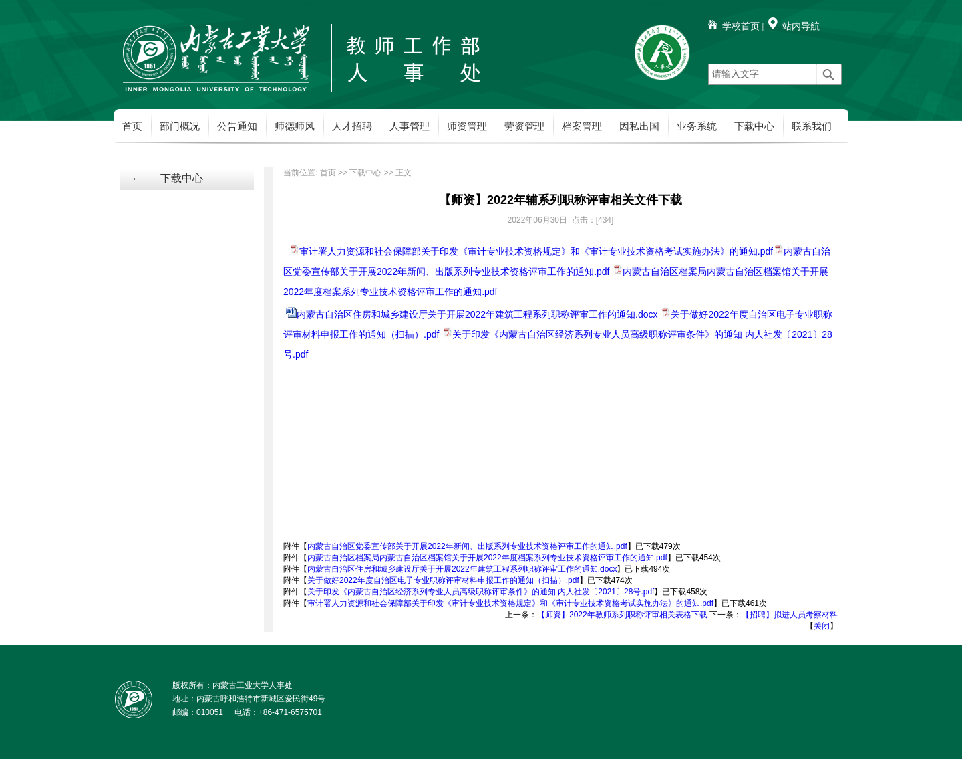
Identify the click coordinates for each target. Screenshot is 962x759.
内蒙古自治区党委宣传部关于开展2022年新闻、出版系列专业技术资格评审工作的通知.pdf (467, 546)
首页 (132, 126)
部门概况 (180, 126)
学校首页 (741, 26)
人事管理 (409, 126)
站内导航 (801, 26)
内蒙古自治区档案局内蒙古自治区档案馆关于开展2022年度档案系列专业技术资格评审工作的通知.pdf (487, 557)
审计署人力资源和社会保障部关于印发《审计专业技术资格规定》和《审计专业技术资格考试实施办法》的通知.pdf (536, 251)
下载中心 (754, 126)
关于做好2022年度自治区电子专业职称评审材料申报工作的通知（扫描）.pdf (443, 580)
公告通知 (237, 126)
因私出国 (639, 126)
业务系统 (697, 126)
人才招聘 (352, 126)
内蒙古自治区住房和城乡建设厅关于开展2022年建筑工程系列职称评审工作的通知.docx (477, 314)
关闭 (822, 626)
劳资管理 (524, 126)
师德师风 (295, 126)
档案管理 (582, 126)
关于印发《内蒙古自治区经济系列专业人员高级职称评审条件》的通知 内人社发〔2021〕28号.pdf (480, 592)
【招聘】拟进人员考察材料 (790, 614)
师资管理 (467, 126)
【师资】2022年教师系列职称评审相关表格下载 (622, 614)
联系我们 (812, 126)
